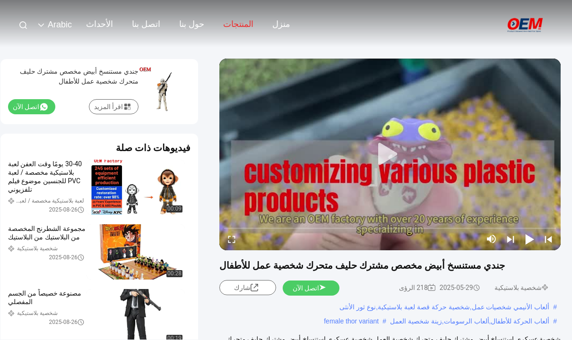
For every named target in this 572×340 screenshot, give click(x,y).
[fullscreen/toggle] (231, 239)
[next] (510, 239)
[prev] (548, 239)
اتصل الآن (310, 288)
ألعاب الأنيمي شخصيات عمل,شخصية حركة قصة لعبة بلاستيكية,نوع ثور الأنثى (444, 307)
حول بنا (191, 24)
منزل (281, 24)
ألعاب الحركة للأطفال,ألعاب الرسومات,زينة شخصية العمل (469, 321)
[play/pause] (529, 239)
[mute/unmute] (491, 239)
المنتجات (238, 24)
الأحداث (99, 24)
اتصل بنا (146, 24)
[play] (390, 154)
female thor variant (351, 321)
